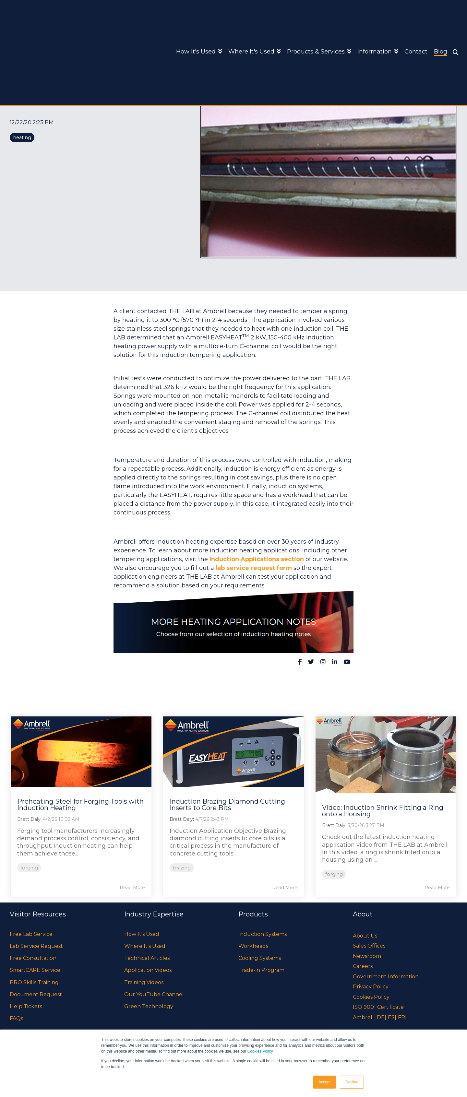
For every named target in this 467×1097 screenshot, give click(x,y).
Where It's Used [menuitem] (144, 946)
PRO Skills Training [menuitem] (34, 982)
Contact (415, 19)
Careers (363, 966)
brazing (182, 868)
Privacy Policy (371, 987)
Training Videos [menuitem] (143, 982)
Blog (440, 19)
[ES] (391, 1017)
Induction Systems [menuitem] (262, 934)
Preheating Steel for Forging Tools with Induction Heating (80, 804)
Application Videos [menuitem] (148, 970)
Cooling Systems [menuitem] (259, 958)
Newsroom (367, 956)
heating (22, 137)
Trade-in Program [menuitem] (261, 970)
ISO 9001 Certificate (378, 1007)
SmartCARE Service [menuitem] (35, 970)
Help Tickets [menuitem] (26, 1006)
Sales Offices (369, 946)
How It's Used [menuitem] (141, 934)
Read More (132, 887)
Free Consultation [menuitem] (33, 958)
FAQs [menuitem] (16, 1018)
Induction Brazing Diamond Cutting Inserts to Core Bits (227, 804)
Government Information (386, 976)
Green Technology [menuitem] (148, 1006)
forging (29, 868)
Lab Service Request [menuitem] (36, 946)
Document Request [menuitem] (36, 994)
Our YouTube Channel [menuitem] (154, 994)
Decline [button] (351, 1082)
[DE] (380, 1017)
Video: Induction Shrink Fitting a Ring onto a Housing (382, 811)
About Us (365, 936)
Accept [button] (324, 1082)
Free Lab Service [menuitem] (31, 934)
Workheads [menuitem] (253, 946)
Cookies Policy (260, 1051)
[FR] (401, 1017)
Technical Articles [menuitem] (147, 958)
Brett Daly (29, 819)
